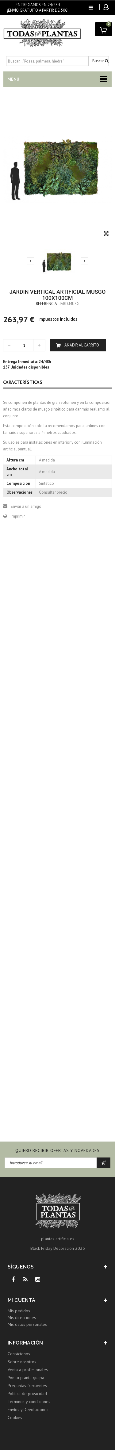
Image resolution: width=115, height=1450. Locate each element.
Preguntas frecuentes (27, 1385)
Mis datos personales (27, 1324)
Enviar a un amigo (26, 506)
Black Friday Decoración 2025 (57, 1248)
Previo (30, 261)
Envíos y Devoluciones (28, 1409)
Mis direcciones (22, 1317)
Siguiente (84, 261)
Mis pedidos (19, 1311)
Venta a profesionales (28, 1369)
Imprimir (18, 516)
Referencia (46, 303)
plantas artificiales (57, 1238)
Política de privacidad (27, 1393)
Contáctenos (19, 1353)
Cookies (15, 1417)
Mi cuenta (22, 1300)
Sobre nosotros (22, 1361)
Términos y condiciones (29, 1401)
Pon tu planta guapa (26, 1377)
